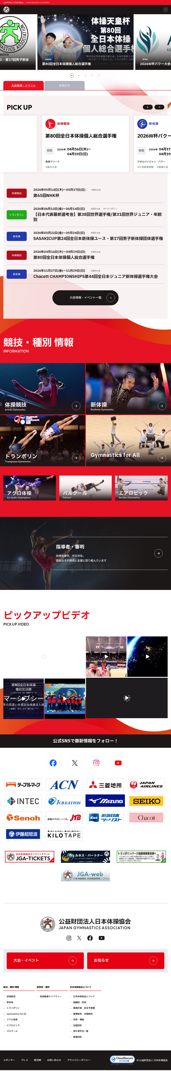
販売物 (37, 1061)
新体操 (10, 1003)
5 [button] (99, 75)
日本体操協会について (84, 997)
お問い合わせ (54, 1061)
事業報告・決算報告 (83, 1014)
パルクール (12, 1032)
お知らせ (125, 961)
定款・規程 (78, 1020)
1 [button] (72, 75)
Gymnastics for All (16, 1014)
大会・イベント (45, 961)
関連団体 (77, 1037)
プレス (24, 1061)
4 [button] (92, 75)
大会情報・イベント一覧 (92, 298)
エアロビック (13, 1026)
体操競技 (11, 997)
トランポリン (13, 1009)
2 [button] (78, 75)
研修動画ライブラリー (51, 997)
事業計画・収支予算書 (84, 1009)
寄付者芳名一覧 (80, 1032)
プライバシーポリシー (79, 1061)
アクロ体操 (12, 1020)
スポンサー (9, 1061)
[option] (85, 42)
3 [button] (85, 75)
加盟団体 (77, 1026)
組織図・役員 (79, 1003)
